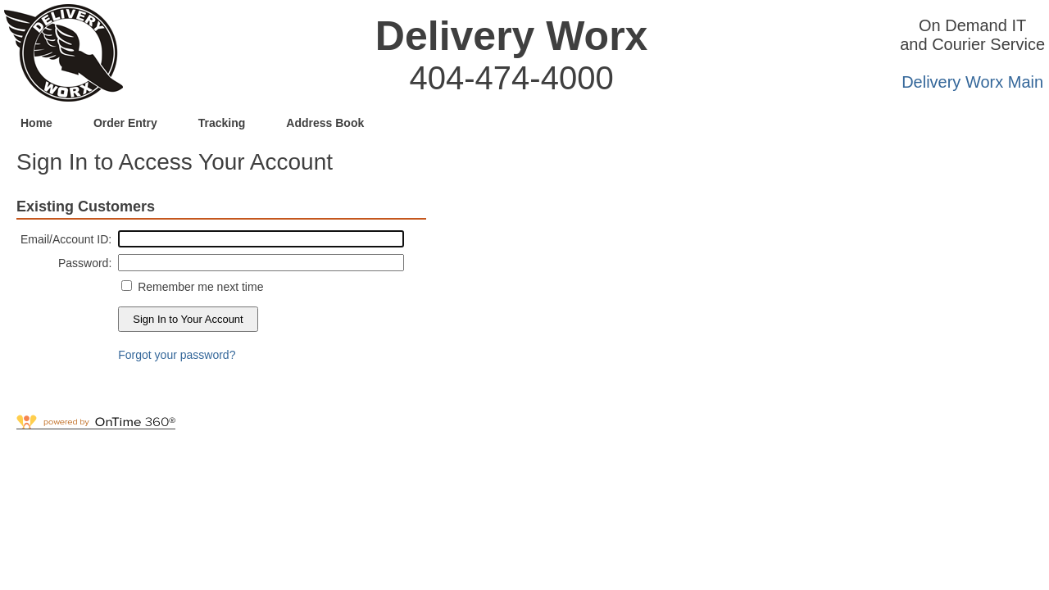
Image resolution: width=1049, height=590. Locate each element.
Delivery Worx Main (972, 82)
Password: (84, 263)
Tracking (222, 122)
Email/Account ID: (65, 239)
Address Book (325, 122)
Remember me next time (198, 286)
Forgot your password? (176, 354)
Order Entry (125, 122)
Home (36, 122)
